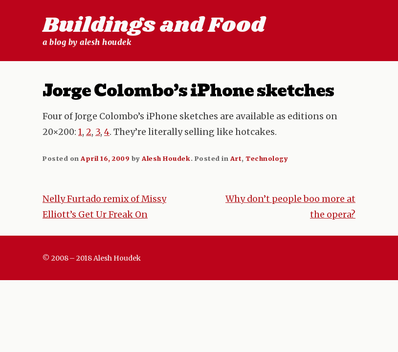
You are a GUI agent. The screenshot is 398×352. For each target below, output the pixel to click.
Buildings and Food (154, 25)
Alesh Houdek (166, 158)
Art (236, 158)
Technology (266, 158)
